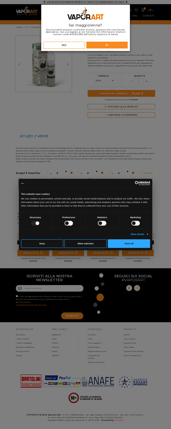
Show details (137, 234)
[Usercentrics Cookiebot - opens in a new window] (137, 183)
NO (64, 45)
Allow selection (85, 243)
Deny (42, 243)
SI (106, 45)
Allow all (128, 243)
